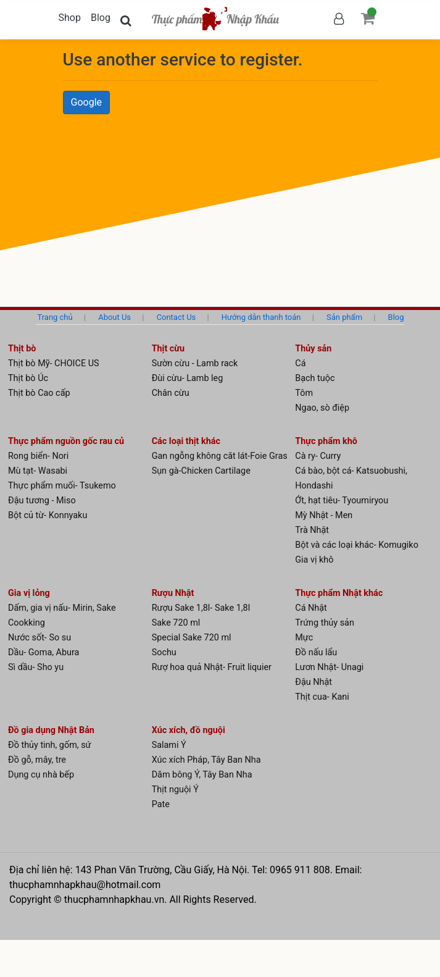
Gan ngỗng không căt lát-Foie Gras (220, 456)
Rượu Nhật (173, 593)
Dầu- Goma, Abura (43, 652)
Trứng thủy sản (324, 623)
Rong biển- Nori (38, 456)
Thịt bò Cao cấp (39, 393)
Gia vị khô (314, 560)
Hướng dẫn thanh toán (261, 317)
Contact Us (176, 317)
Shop (70, 17)
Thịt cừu (168, 348)
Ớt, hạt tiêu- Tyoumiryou (341, 500)
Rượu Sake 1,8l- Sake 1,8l (201, 608)
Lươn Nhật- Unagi (329, 667)
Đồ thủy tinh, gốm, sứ (49, 745)
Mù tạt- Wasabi (37, 471)
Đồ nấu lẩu (316, 652)
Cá (300, 363)
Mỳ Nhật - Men (323, 515)
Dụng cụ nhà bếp (41, 774)
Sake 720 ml (176, 623)
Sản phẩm (344, 317)
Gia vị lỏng (29, 593)
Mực (304, 637)
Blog (100, 17)
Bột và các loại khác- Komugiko (356, 545)
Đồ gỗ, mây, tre (37, 760)
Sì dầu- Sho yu (36, 667)
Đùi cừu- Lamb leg (187, 378)
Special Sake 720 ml (191, 637)
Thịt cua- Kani (322, 697)
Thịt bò (22, 348)
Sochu (164, 652)
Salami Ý (169, 745)
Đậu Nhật (313, 682)
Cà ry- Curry (318, 456)
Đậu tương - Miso (42, 500)
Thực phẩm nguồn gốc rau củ (66, 441)
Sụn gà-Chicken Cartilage (201, 471)
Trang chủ (54, 317)
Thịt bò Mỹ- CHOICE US (53, 363)
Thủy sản (313, 348)
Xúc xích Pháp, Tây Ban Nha (206, 760)
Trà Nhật (312, 530)
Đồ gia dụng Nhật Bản (51, 730)
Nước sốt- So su (39, 637)
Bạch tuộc (314, 378)
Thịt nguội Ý (175, 789)
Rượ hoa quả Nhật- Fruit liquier (212, 667)
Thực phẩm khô (326, 441)
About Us (114, 317)
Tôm (304, 393)
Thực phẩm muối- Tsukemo (62, 485)
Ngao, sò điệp (322, 408)
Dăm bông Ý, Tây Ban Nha (202, 774)
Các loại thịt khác (186, 441)
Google (86, 102)
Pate (161, 804)
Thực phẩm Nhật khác (339, 593)
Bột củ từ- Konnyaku (47, 515)
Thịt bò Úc (28, 378)
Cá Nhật (311, 608)
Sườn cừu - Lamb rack (195, 363)
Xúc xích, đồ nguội (188, 730)
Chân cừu (170, 393)
